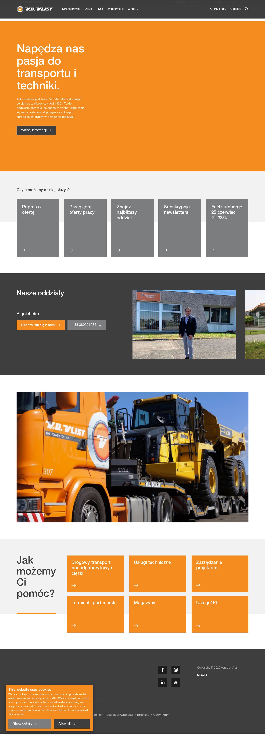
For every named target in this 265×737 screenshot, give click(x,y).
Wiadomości (116, 15)
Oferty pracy (218, 15)
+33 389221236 (84, 328)
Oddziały (235, 15)
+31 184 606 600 (184, 3)
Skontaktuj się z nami (38, 328)
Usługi (88, 15)
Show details (22, 723)
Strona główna (71, 15)
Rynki (100, 15)
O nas (131, 15)
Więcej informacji (34, 133)
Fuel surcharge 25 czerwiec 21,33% (228, 3)
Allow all (65, 723)
